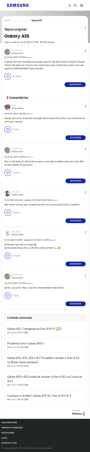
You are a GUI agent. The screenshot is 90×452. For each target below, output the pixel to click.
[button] (81, 51)
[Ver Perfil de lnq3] (14, 105)
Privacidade (7, 433)
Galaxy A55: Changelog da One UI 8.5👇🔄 (33, 328)
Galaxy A (28, 57)
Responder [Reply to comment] (75, 137)
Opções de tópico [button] (81, 28)
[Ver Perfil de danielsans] (16, 192)
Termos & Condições (12, 427)
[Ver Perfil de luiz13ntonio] (17, 50)
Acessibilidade (9, 422)
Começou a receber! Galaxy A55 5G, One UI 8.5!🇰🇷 (38, 395)
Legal (4, 438)
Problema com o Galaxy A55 (24, 343)
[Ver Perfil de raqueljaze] (16, 232)
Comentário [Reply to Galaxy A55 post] (75, 84)
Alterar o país (9, 443)
